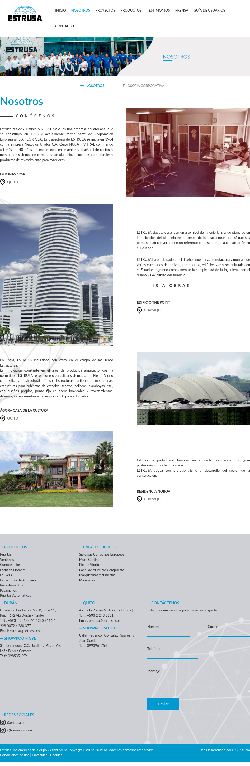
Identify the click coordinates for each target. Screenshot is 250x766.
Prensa (181, 10)
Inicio (60, 10)
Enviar (163, 707)
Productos (130, 10)
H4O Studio (241, 753)
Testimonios (158, 10)
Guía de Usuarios (209, 10)
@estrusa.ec (16, 726)
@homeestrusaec (20, 733)
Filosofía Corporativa (143, 86)
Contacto (64, 26)
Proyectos (105, 10)
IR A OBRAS (172, 285)
